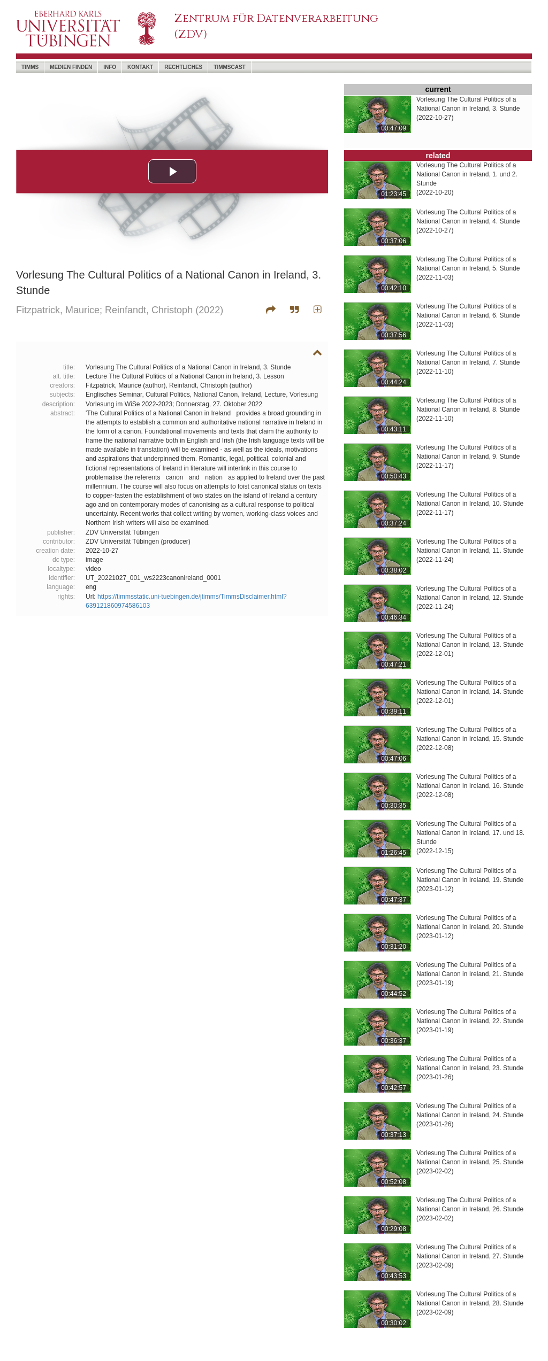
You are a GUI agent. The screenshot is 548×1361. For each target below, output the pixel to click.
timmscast (229, 67)
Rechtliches (183, 67)
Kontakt (140, 67)
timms (30, 67)
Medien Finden (71, 67)
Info (109, 67)
